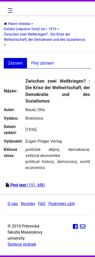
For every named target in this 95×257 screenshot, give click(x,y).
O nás (13, 203)
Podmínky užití (61, 203)
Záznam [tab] (15, 63)
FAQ (41, 203)
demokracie (78, 149)
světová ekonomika (42, 155)
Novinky (28, 203)
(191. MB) (27, 185)
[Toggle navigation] (9, 11)
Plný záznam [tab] (42, 63)
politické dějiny (42, 149)
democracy (67, 161)
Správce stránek (22, 244)
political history (39, 161)
